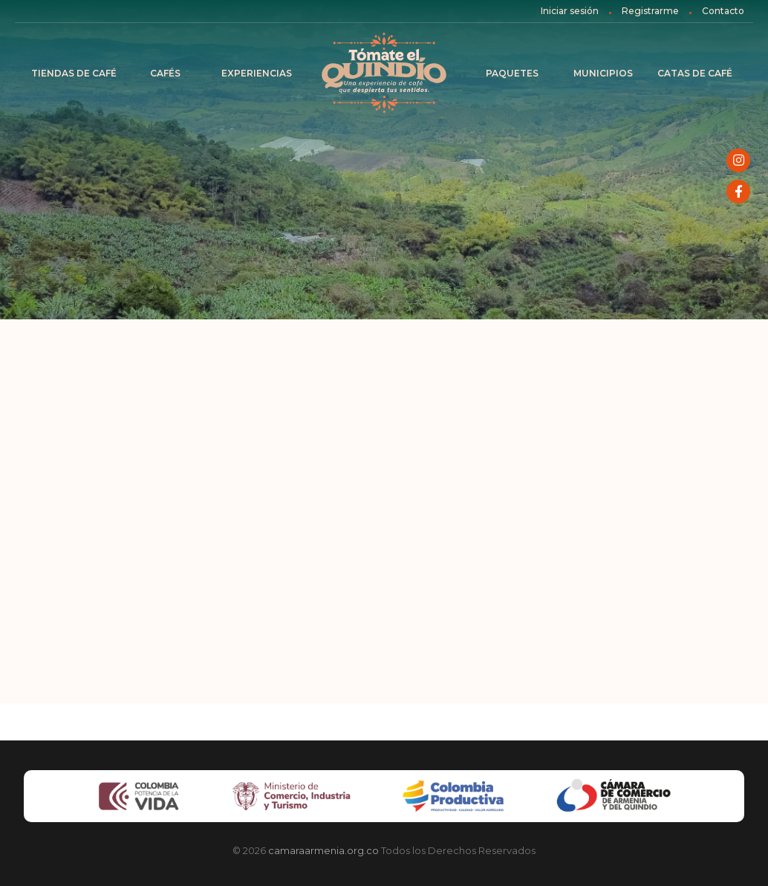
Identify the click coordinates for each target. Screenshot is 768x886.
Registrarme (650, 10)
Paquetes (512, 73)
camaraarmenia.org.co (323, 850)
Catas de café (694, 73)
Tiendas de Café (74, 73)
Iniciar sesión (570, 10)
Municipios (603, 73)
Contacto (723, 10)
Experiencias (256, 73)
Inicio (384, 73)
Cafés (165, 73)
